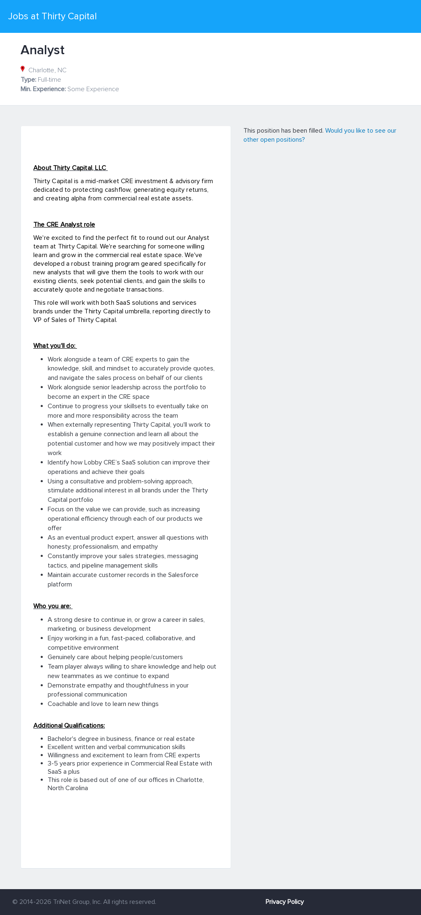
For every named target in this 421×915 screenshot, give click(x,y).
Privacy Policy (285, 902)
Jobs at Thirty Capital (52, 16)
